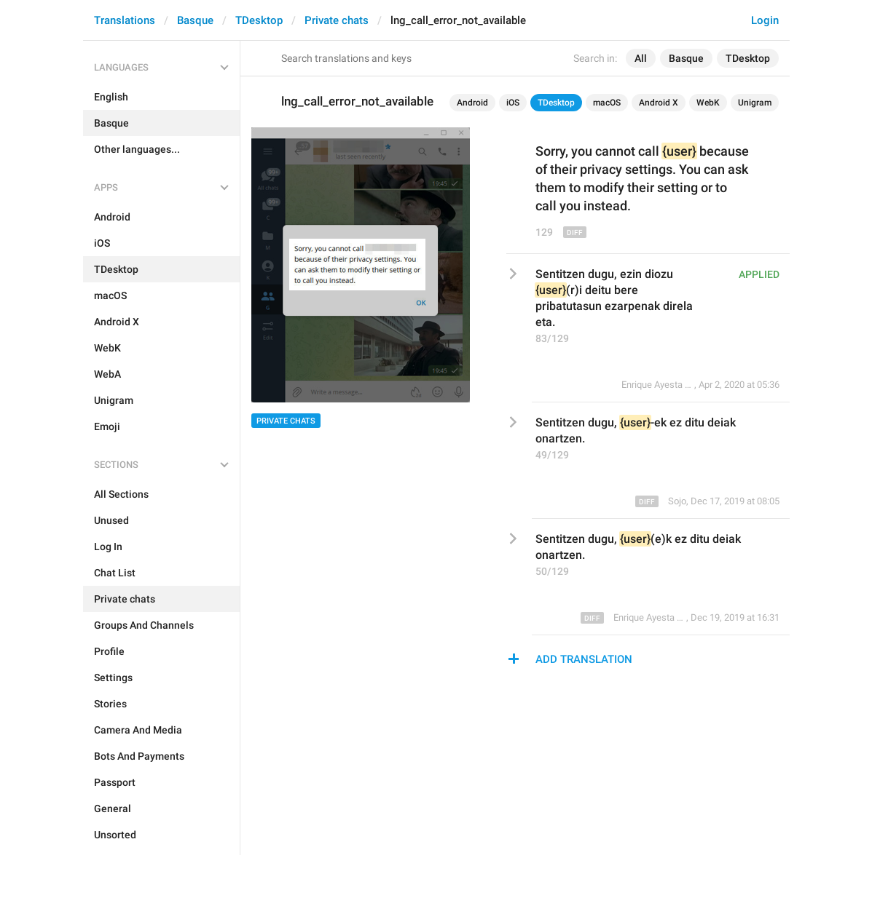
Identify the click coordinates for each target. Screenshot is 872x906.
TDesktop (259, 20)
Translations (124, 20)
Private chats (337, 20)
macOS (607, 103)
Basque (195, 20)
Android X (658, 103)
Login (765, 20)
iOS (512, 103)
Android (472, 103)
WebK (708, 103)
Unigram (754, 103)
